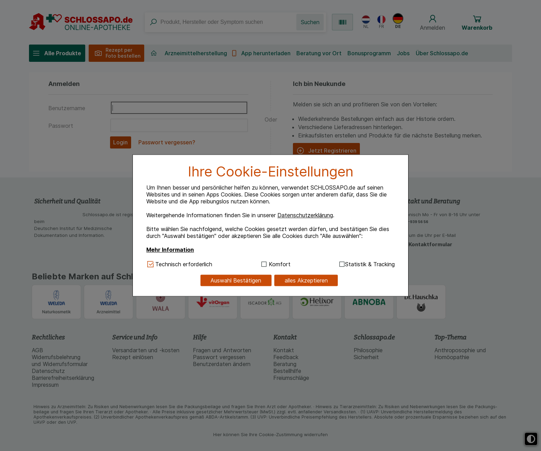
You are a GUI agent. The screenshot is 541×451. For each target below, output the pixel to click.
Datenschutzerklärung (305, 215)
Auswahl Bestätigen (235, 280)
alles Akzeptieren (306, 280)
